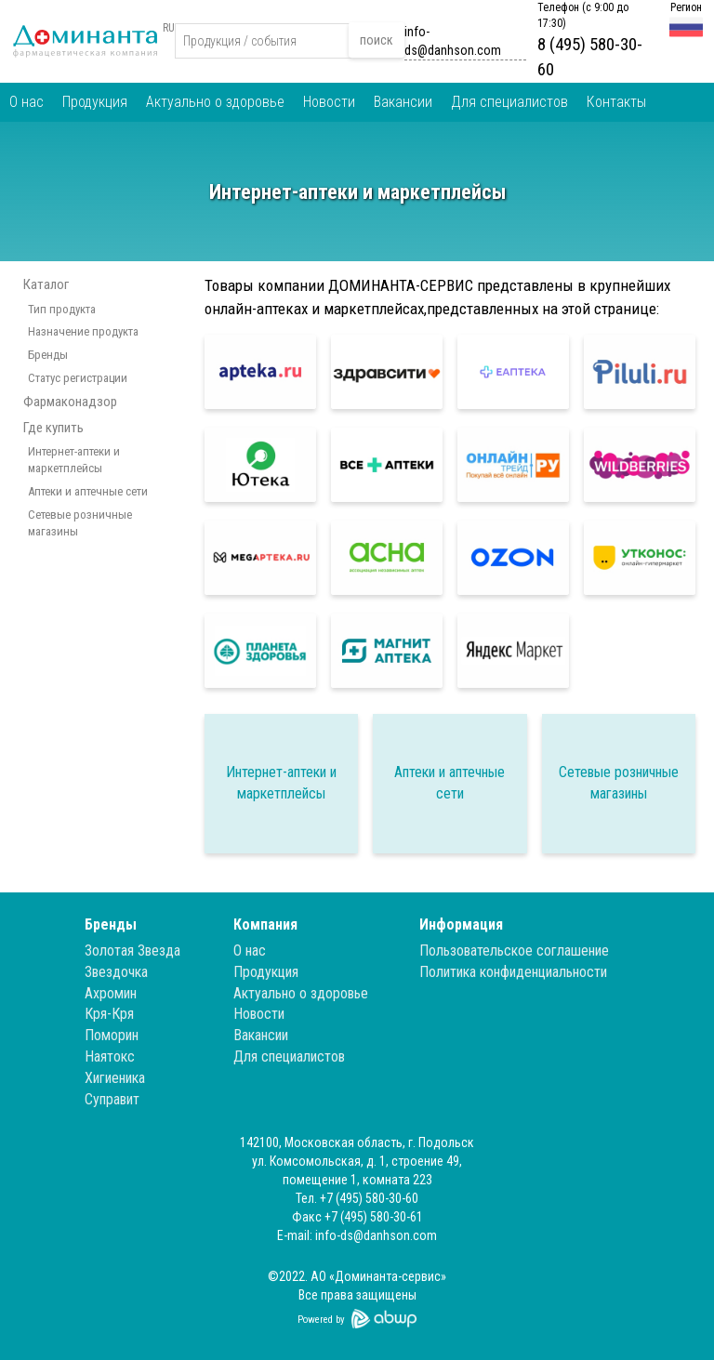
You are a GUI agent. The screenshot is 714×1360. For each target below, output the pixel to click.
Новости (329, 102)
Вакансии (403, 102)
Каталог (46, 284)
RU (169, 27)
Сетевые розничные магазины (80, 523)
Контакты (616, 102)
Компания (265, 924)
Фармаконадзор (70, 401)
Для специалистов (509, 102)
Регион (686, 7)
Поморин (112, 1035)
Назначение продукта (83, 331)
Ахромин (111, 993)
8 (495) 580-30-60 (589, 56)
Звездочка (116, 972)
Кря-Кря (109, 1014)
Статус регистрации (77, 378)
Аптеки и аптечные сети (88, 491)
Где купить (53, 427)
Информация (461, 924)
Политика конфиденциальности (513, 972)
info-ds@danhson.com (452, 41)
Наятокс (110, 1056)
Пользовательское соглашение (514, 950)
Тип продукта (62, 309)
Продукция (94, 102)
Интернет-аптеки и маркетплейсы (74, 460)
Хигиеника (115, 1078)
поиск (376, 40)
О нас (26, 102)
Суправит (112, 1099)
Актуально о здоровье (215, 102)
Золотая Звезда (132, 950)
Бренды (48, 355)
